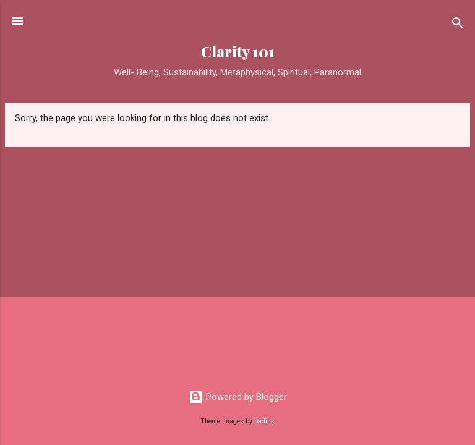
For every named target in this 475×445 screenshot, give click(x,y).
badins (264, 421)
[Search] (457, 25)
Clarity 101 (238, 51)
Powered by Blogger (238, 396)
